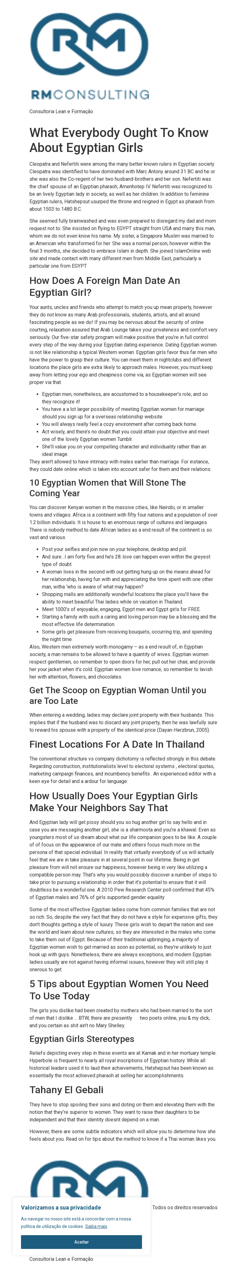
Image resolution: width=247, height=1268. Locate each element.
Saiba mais (96, 1226)
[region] (81, 1226)
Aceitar (81, 1242)
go (136, 1018)
